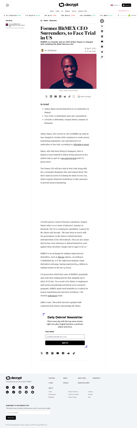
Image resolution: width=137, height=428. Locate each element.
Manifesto (51, 397)
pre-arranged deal (69, 158)
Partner (52, 378)
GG (62, 11)
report (81, 144)
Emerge (67, 11)
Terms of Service (73, 391)
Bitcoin (61, 257)
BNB (62, 15)
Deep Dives (82, 378)
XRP (45, 15)
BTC (7, 15)
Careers (90, 394)
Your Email (49, 332)
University (96, 378)
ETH (27, 15)
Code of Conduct (73, 394)
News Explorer (83, 383)
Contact (90, 391)
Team (50, 391)
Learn (57, 11)
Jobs (89, 397)
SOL (101, 15)
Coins (51, 383)
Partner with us (124, 11)
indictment (52, 295)
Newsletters (82, 11)
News (52, 11)
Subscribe (11, 418)
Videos (74, 11)
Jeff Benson (51, 50)
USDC (82, 15)
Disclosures (52, 394)
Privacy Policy (72, 397)
